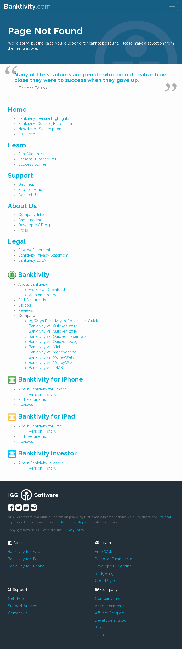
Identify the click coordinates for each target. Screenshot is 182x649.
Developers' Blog (34, 225)
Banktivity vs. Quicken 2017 (53, 326)
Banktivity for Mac (24, 552)
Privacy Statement (34, 250)
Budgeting (104, 573)
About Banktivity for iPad (40, 426)
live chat (164, 517)
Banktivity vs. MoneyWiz (50, 362)
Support (20, 175)
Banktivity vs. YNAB (46, 368)
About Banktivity (32, 284)
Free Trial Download (47, 290)
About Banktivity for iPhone (42, 389)
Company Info (31, 215)
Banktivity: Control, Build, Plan (45, 124)
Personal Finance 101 (37, 159)
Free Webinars (31, 154)
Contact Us (28, 195)
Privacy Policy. (74, 530)
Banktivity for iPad (41, 416)
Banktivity (29, 274)
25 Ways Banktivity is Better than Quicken (66, 321)
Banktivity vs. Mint (44, 347)
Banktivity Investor (42, 453)
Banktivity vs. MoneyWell (51, 357)
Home (17, 109)
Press (23, 230)
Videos (24, 305)
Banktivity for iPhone (45, 379)
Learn (17, 145)
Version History (43, 295)
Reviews (25, 310)
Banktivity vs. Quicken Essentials (58, 336)
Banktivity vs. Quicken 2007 (53, 342)
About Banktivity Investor (40, 463)
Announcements (33, 220)
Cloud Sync (105, 581)
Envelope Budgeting (113, 566)
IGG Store (27, 134)
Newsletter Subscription (40, 129)
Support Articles (32, 190)
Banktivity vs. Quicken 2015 (53, 331)
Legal (17, 241)
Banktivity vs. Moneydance (52, 352)
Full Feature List (32, 300)
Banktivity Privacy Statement (43, 255)
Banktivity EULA (32, 260)
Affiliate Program (110, 613)
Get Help (26, 184)
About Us (22, 206)
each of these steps (71, 522)
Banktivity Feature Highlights (43, 118)
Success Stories (32, 164)
